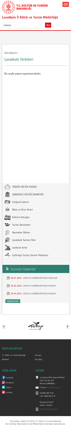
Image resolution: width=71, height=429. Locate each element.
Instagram (10, 383)
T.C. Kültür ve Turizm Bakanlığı (13, 355)
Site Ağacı (38, 359)
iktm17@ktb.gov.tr (54, 387)
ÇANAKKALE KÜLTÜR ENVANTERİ (23, 194)
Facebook (9, 378)
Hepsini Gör (12, 301)
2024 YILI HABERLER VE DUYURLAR (39, 285)
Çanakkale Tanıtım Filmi (20, 240)
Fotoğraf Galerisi (16, 202)
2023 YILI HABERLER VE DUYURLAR (39, 293)
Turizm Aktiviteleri (17, 224)
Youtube (9, 392)
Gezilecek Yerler (15, 247)
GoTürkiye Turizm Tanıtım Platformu (26, 255)
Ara (48, 25)
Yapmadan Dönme (17, 232)
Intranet (38, 355)
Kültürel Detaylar (17, 217)
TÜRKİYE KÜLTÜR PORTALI (20, 186)
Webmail (5, 359)
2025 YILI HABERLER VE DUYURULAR (40, 277)
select (43, 25)
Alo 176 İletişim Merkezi (49, 409)
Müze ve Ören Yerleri (18, 209)
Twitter (9, 387)
